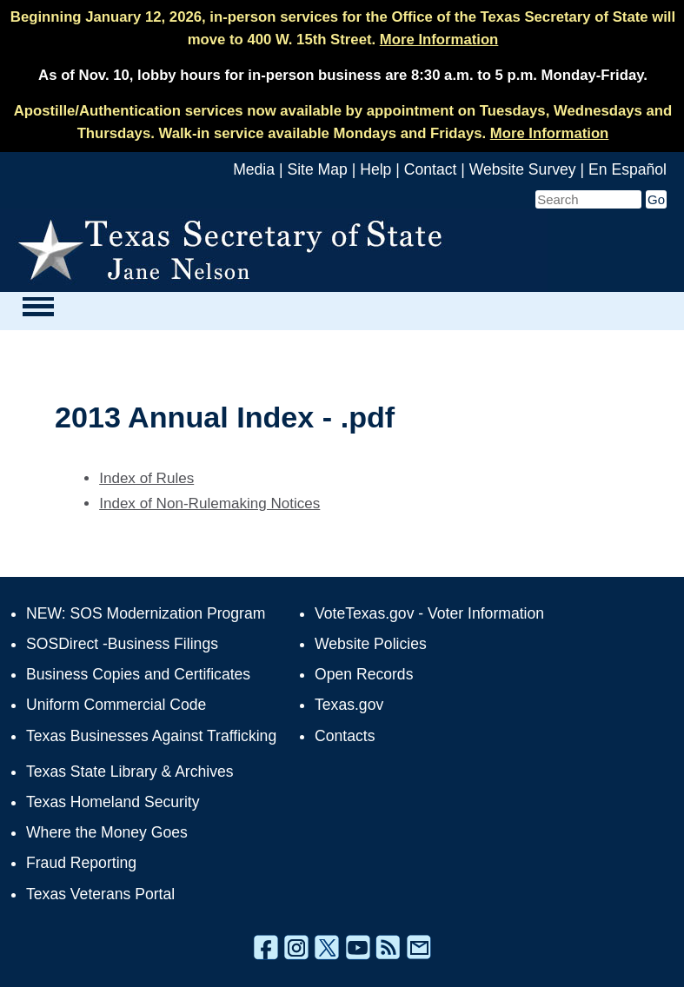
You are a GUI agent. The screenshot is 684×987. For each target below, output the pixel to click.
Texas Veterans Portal (100, 894)
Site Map (317, 169)
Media (254, 169)
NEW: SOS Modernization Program (145, 613)
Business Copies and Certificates (138, 674)
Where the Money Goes (107, 832)
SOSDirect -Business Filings (122, 643)
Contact (430, 169)
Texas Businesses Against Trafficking (151, 736)
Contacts (345, 736)
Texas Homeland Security (112, 802)
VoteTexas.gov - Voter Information (429, 613)
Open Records (364, 674)
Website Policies (371, 643)
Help (375, 169)
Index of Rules (146, 478)
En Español (627, 169)
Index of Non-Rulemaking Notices (209, 503)
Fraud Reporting (81, 862)
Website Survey (522, 169)
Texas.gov (349, 704)
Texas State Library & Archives (130, 771)
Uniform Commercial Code (116, 704)
